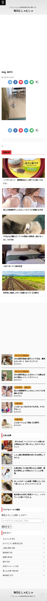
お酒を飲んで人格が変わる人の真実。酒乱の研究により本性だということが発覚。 (29, 470)
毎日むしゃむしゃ (23, 10)
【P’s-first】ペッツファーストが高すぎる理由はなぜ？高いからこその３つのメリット (29, 444)
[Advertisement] (23, 40)
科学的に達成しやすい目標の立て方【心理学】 (21, 293)
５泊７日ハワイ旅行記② (12, 266)
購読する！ (7, 527)
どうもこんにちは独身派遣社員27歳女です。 (23, 596)
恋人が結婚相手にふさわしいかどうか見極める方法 (23, 210)
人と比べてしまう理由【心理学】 (27, 423)
